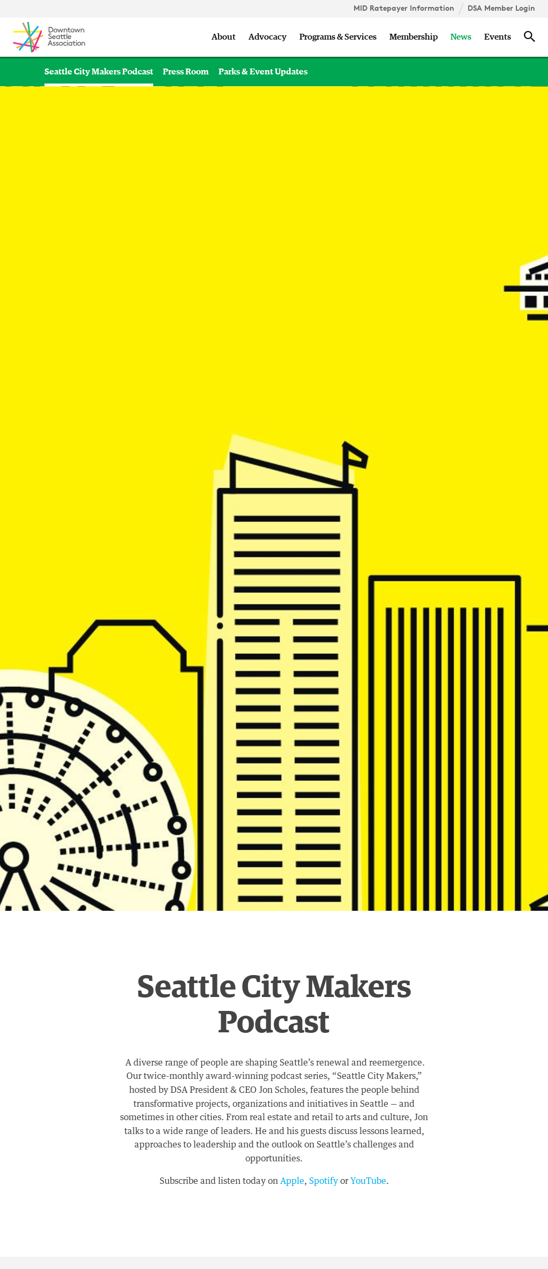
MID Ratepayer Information (404, 8)
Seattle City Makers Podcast (98, 71)
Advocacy (268, 37)
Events (497, 37)
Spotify (323, 1181)
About (224, 37)
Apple (292, 1181)
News (461, 37)
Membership (413, 37)
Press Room (186, 71)
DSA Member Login (501, 8)
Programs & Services (338, 37)
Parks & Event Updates (263, 71)
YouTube (368, 1181)
